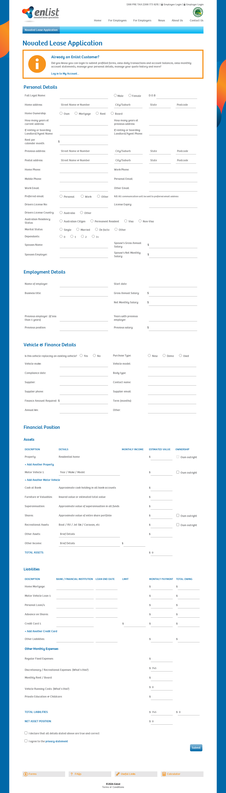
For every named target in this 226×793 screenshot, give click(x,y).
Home (97, 20)
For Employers (142, 20)
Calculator (173, 774)
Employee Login (172, 4)
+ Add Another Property (39, 464)
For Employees (117, 20)
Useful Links (128, 774)
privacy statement (56, 741)
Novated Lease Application (41, 30)
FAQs (78, 774)
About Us (177, 20)
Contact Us (196, 20)
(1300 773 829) (150, 4)
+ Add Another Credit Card (41, 631)
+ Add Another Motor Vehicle (42, 480)
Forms (32, 774)
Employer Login (194, 4)
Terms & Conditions (113, 787)
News (161, 20)
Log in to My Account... (65, 73)
